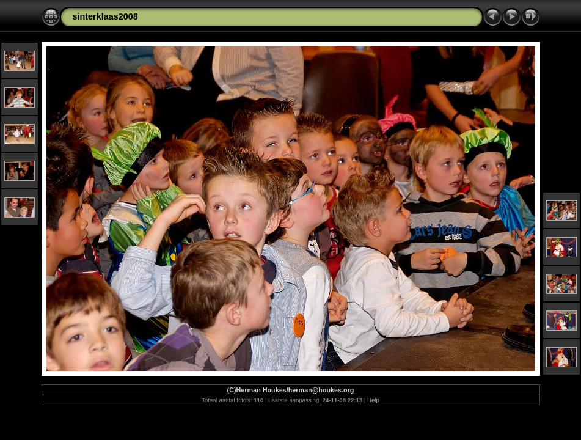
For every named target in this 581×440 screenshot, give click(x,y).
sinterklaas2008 (105, 16)
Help (373, 400)
